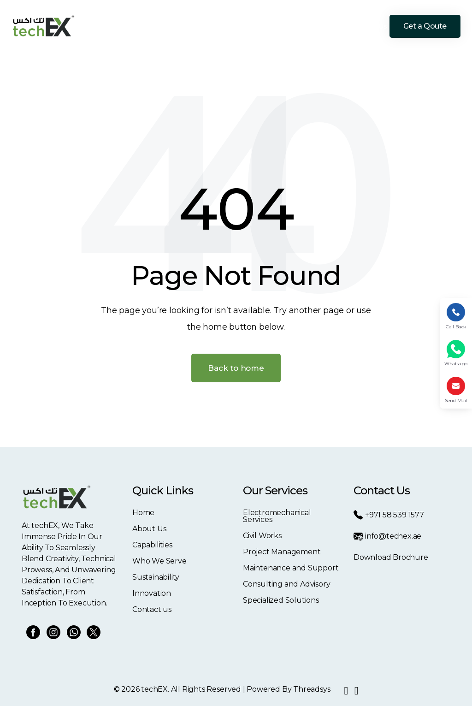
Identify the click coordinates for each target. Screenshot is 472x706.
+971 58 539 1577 (389, 515)
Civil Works (262, 535)
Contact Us (369, 26)
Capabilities (191, 26)
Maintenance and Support (291, 568)
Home (124, 26)
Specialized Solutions (281, 600)
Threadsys (311, 689)
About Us (153, 26)
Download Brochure (391, 557)
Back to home (236, 368)
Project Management (282, 551)
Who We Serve (238, 26)
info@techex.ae (387, 536)
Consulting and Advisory (286, 584)
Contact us (151, 609)
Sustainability (287, 26)
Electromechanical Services (277, 516)
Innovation (330, 26)
